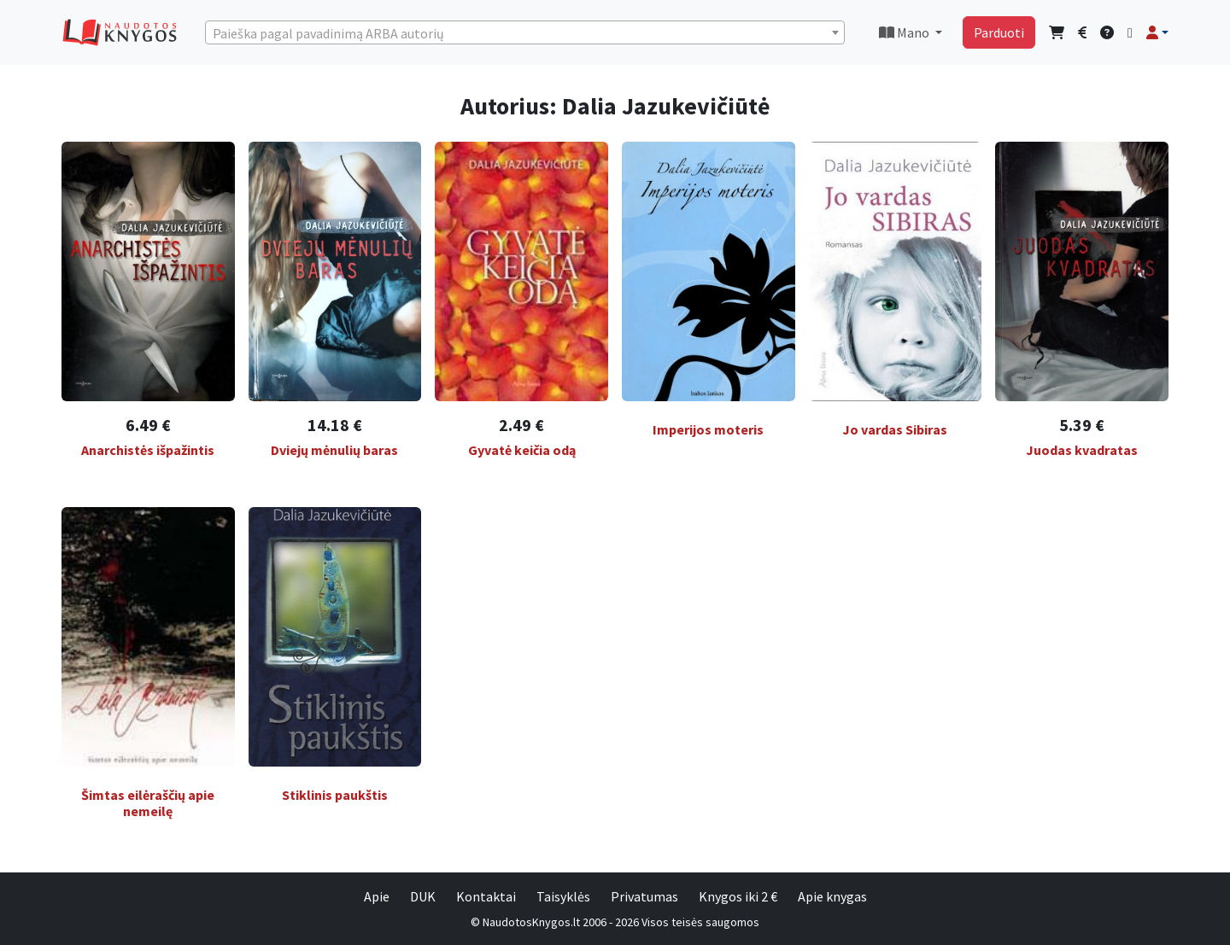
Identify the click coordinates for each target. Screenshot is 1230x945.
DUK (423, 896)
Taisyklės (563, 896)
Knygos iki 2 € (738, 896)
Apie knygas (832, 896)
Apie (377, 896)
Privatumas (644, 896)
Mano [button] (905, 32)
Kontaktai (486, 896)
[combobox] (525, 32)
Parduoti (999, 32)
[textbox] (525, 33)
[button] (1157, 32)
